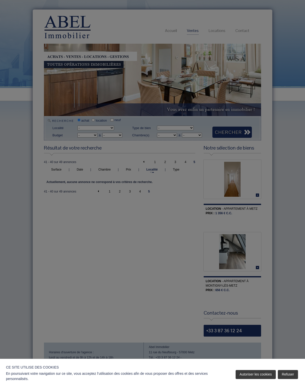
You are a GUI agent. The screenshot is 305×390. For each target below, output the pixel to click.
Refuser (288, 374)
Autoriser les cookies (256, 374)
